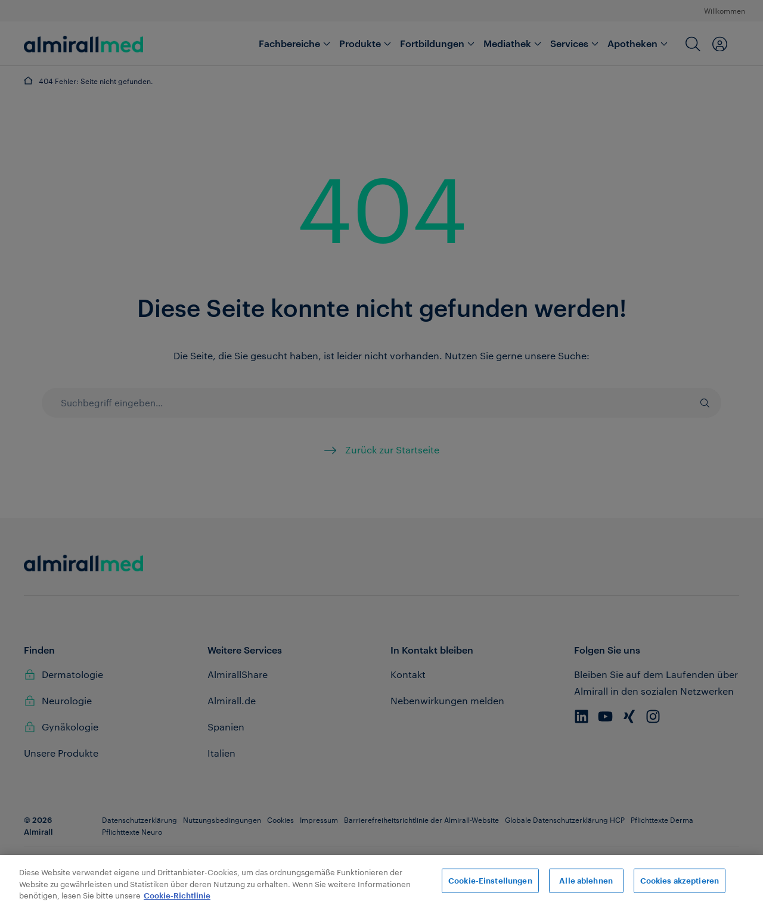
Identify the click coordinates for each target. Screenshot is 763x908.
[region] (381, 881)
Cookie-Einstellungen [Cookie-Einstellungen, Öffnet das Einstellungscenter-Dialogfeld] (490, 880)
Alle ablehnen (586, 880)
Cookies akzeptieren (679, 880)
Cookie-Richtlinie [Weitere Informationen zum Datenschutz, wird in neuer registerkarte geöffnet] (177, 896)
